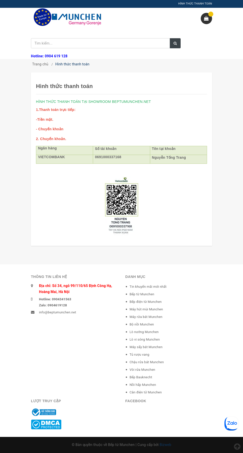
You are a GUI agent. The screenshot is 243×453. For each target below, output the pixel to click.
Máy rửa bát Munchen (146, 317)
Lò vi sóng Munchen (145, 339)
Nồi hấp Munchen (143, 385)
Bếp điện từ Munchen (146, 302)
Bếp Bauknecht (141, 377)
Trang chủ (40, 64)
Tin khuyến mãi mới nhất (148, 287)
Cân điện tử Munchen (146, 392)
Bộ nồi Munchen (142, 324)
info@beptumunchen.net (57, 312)
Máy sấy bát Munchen (146, 347)
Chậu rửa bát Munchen (147, 362)
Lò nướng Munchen (144, 332)
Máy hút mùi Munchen (146, 309)
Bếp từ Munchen (142, 294)
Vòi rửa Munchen (142, 370)
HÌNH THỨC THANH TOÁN (195, 3)
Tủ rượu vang (139, 354)
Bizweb (165, 445)
